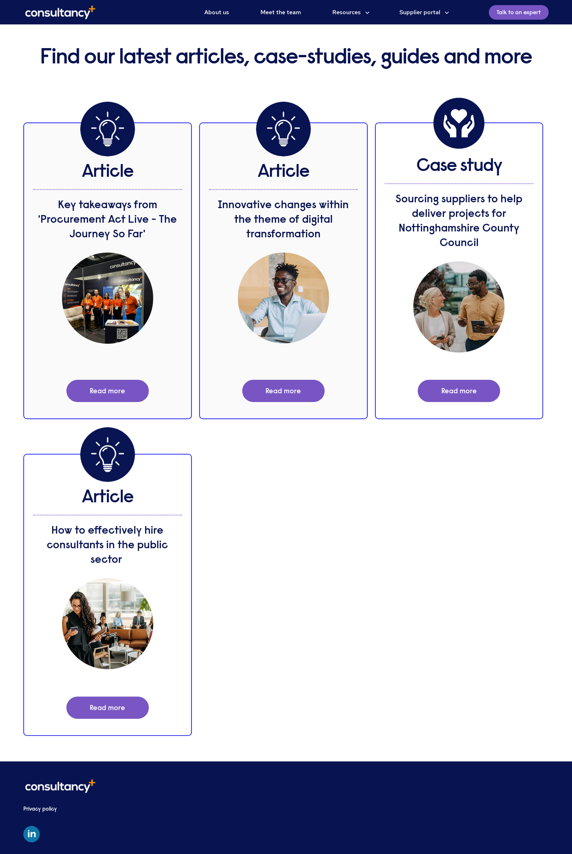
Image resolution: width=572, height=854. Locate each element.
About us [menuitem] (216, 12)
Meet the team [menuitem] (280, 12)
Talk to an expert (518, 12)
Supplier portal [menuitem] (419, 12)
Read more (107, 390)
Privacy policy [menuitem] (40, 808)
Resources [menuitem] (346, 12)
